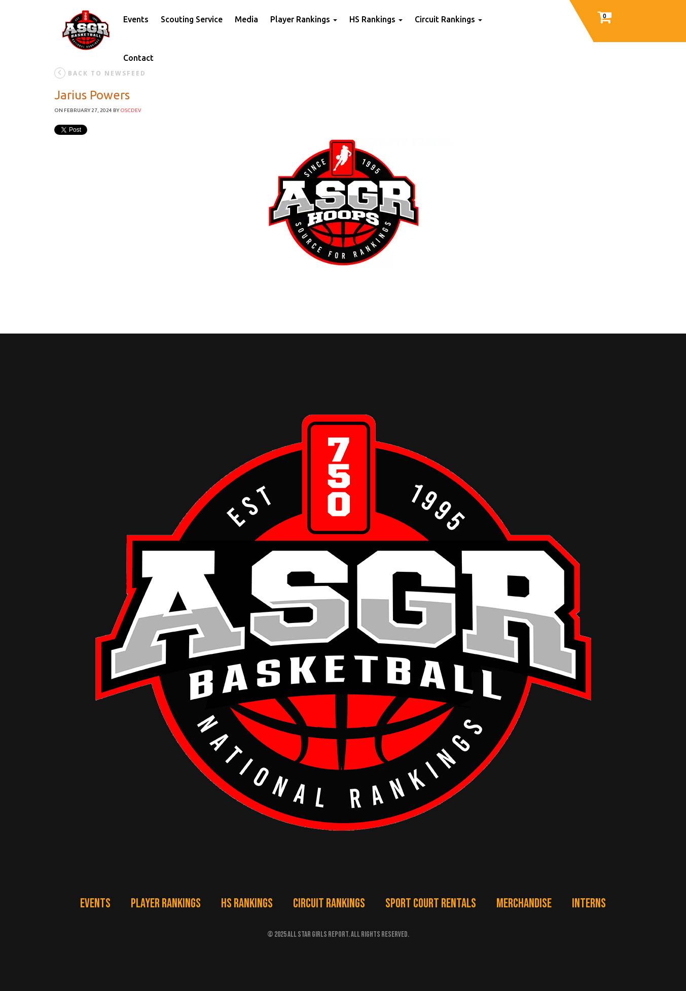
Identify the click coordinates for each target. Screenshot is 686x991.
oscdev (130, 110)
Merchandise (524, 903)
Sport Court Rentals (430, 903)
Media (246, 19)
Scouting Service (192, 19)
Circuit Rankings (448, 19)
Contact (138, 57)
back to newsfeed (100, 73)
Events (136, 19)
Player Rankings (303, 19)
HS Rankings (376, 19)
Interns (589, 903)
